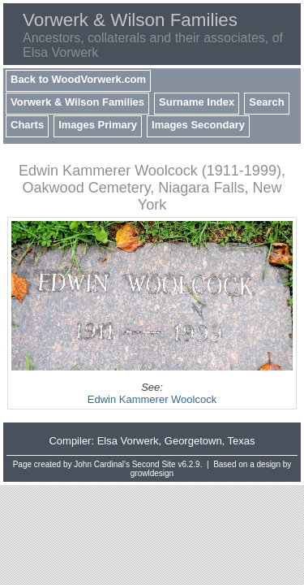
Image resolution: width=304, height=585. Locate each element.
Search (266, 102)
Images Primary (97, 125)
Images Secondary (198, 125)
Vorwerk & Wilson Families (77, 102)
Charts (27, 125)
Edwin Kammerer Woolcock (152, 399)
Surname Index (196, 102)
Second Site (154, 464)
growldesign (152, 473)
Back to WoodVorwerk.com (78, 79)
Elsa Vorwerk (128, 441)
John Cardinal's (102, 464)
